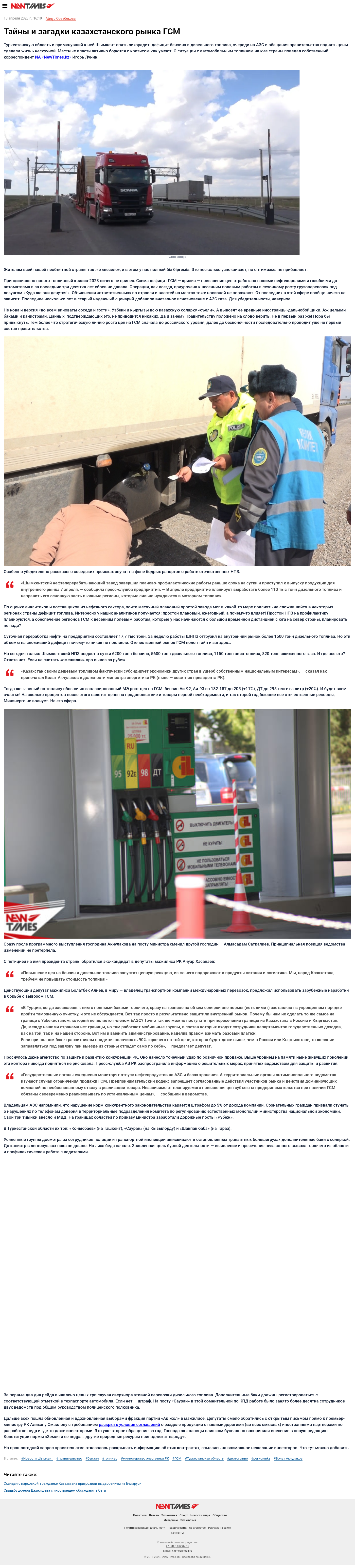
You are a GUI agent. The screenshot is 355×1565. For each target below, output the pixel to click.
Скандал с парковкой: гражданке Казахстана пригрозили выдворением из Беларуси (73, 1483)
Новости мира (200, 1515)
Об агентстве (197, 1527)
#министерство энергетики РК (145, 1458)
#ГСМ (176, 1458)
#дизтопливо (237, 1458)
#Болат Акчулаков (288, 1458)
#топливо (109, 1458)
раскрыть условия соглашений (129, 1424)
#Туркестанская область (204, 1458)
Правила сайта (177, 1527)
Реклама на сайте (219, 1527)
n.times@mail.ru (182, 1550)
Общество (220, 1515)
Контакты (177, 1532)
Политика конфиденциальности (144, 1527)
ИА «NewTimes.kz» (53, 57)
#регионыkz (260, 1458)
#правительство (69, 1458)
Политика (140, 1515)
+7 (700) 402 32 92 (177, 1546)
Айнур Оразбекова (61, 19)
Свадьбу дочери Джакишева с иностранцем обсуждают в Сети (55, 1490)
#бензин (92, 1458)
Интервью (171, 1520)
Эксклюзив (188, 1520)
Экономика (169, 1515)
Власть (154, 1515)
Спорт (183, 1515)
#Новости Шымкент (37, 1458)
